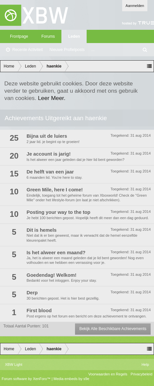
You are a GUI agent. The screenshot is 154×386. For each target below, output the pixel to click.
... (93, 49)
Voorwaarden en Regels (107, 374)
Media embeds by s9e (71, 379)
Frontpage (19, 36)
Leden (74, 36)
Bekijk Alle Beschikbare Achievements (112, 328)
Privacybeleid (141, 374)
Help (145, 364)
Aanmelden (134, 6)
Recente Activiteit (27, 49)
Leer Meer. (51, 98)
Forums (48, 36)
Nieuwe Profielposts (67, 49)
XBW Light (13, 364)
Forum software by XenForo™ (26, 379)
